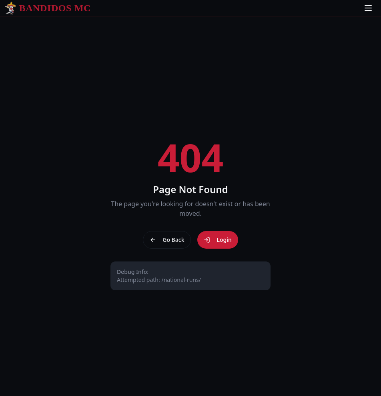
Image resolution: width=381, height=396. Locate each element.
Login (217, 239)
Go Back (167, 239)
